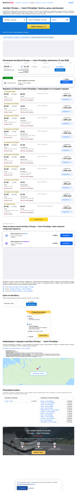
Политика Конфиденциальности (26, 484)
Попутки (44, 2)
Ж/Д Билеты (26, 2)
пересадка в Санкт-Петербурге (11, 103)
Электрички (50, 2)
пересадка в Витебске (9, 91)
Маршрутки (38, 2)
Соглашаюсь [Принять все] (22, 488)
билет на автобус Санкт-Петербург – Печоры (21, 287)
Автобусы (32, 2)
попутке (25, 233)
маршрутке (26, 241)
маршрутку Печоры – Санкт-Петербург (20, 289)
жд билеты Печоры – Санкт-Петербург (22, 291)
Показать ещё (38, 219)
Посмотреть (67, 82)
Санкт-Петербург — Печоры (21, 32)
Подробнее (65, 99)
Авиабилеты (18, 2)
